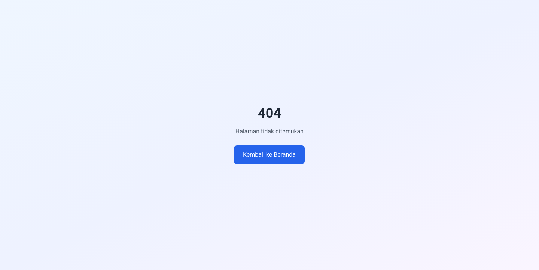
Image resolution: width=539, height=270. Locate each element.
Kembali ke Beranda (269, 154)
